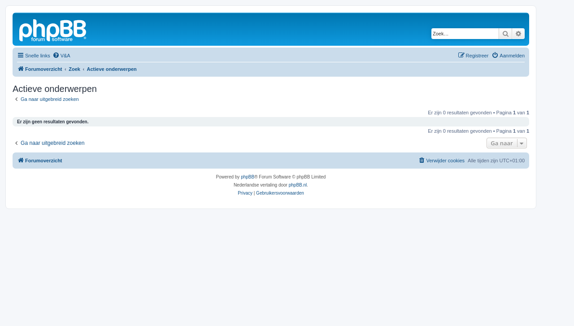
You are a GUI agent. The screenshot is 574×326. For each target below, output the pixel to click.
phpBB (247, 176)
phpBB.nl (298, 185)
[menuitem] (61, 55)
